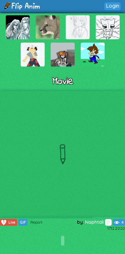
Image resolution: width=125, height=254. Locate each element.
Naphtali (98, 222)
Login (112, 6)
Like (7, 222)
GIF (23, 222)
